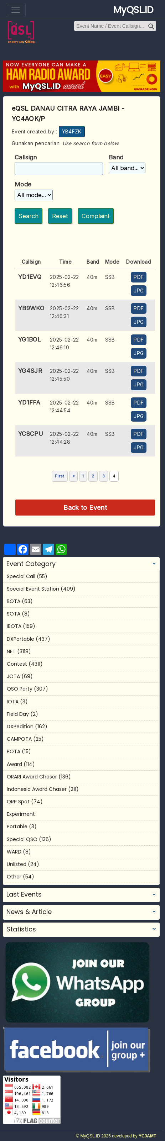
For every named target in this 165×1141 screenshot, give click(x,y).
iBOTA (14, 626)
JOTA (13, 676)
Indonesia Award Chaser (37, 789)
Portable (17, 826)
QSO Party (19, 688)
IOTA (13, 701)
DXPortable (20, 639)
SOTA (13, 613)
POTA (13, 751)
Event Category (31, 564)
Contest (17, 663)
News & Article (29, 912)
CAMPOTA (19, 739)
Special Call (21, 576)
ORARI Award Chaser (32, 776)
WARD (14, 851)
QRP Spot (18, 801)
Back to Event (85, 507)
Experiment (21, 814)
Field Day (18, 714)
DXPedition (20, 726)
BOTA (13, 601)
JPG (139, 290)
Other (14, 876)
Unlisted (16, 864)
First (60, 476)
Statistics (21, 929)
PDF (139, 277)
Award (14, 764)
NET (11, 651)
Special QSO (22, 839)
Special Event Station (33, 588)
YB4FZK (72, 131)
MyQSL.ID (133, 10)
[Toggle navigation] (16, 10)
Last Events (24, 894)
